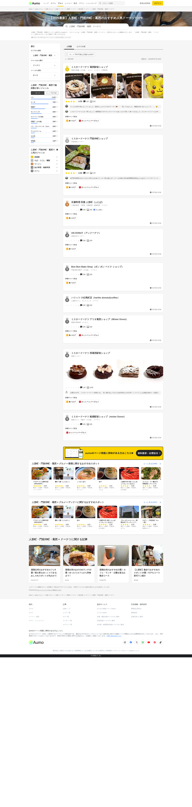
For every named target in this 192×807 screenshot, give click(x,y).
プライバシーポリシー (120, 775)
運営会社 (56, 775)
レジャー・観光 (71, 3)
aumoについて (134, 775)
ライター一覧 (67, 745)
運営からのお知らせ (66, 775)
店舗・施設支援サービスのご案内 (108, 741)
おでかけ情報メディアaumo (106, 733)
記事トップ (66, 733)
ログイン (157, 3)
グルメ (60, 3)
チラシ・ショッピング (88, 3)
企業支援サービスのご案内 (106, 745)
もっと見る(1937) (150, 626)
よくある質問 (86, 775)
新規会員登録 (145, 3)
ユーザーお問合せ (99, 775)
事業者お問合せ (136, 733)
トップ (46, 3)
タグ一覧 (66, 741)
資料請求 (134, 737)
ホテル (53, 3)
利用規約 (109, 775)
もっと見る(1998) (150, 588)
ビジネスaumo (102, 737)
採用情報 (78, 775)
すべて (37, 93)
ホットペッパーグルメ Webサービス (49, 714)
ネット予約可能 (51, 93)
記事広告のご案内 (137, 741)
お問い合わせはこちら (114, 760)
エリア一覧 (66, 737)
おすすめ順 (81, 46)
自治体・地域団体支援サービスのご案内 (110, 748)
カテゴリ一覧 (67, 748)
